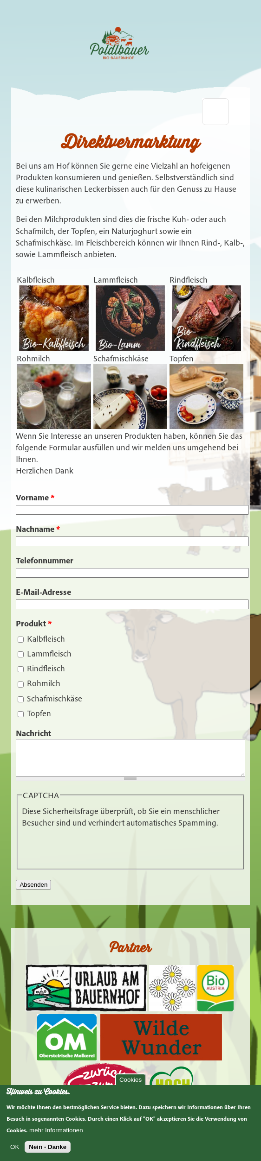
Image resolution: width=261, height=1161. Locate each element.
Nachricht (33, 733)
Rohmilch (43, 683)
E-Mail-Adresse (43, 592)
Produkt (34, 623)
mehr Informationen (56, 1130)
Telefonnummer (44, 560)
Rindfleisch (46, 668)
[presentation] (92, 853)
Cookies (130, 1079)
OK (14, 1146)
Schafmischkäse (54, 698)
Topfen (39, 713)
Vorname (35, 497)
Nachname (38, 529)
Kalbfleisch (46, 638)
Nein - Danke (47, 1146)
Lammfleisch (49, 653)
